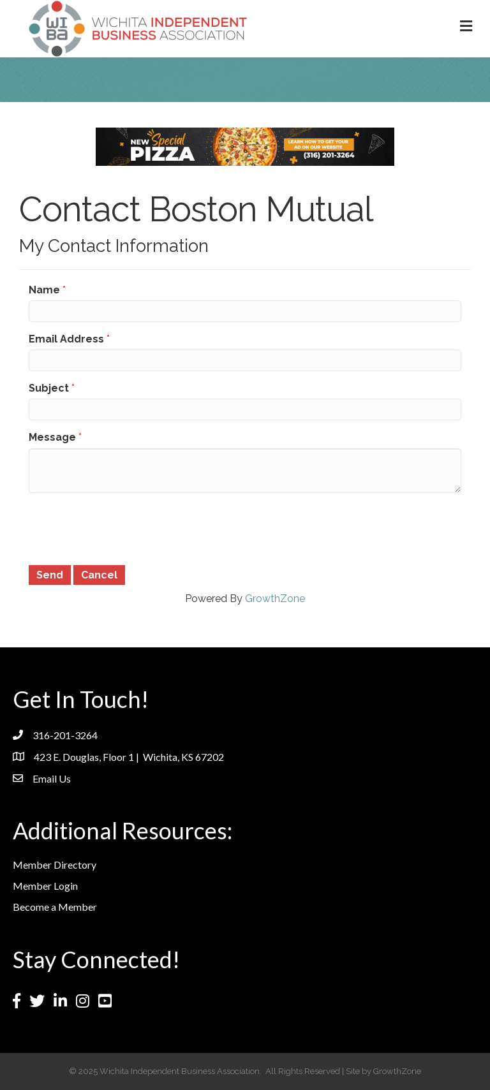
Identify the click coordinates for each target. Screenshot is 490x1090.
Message (52, 437)
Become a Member (55, 907)
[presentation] (126, 527)
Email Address (66, 339)
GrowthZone (275, 599)
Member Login (45, 886)
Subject (49, 388)
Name (44, 290)
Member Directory (54, 864)
